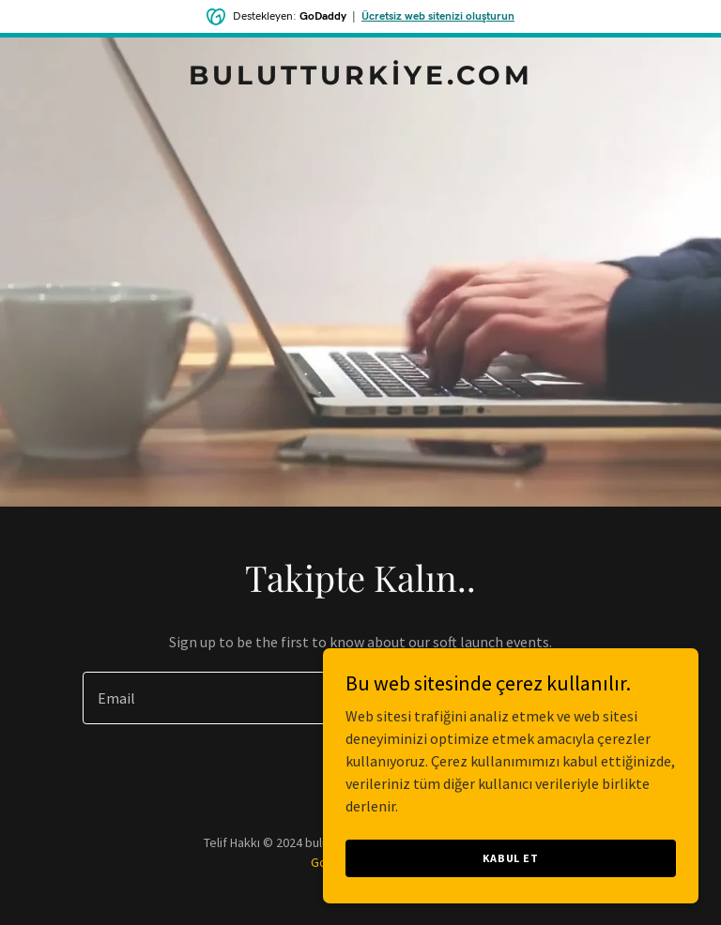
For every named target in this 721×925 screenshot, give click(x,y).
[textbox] (291, 698)
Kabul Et (511, 858)
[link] (361, 78)
